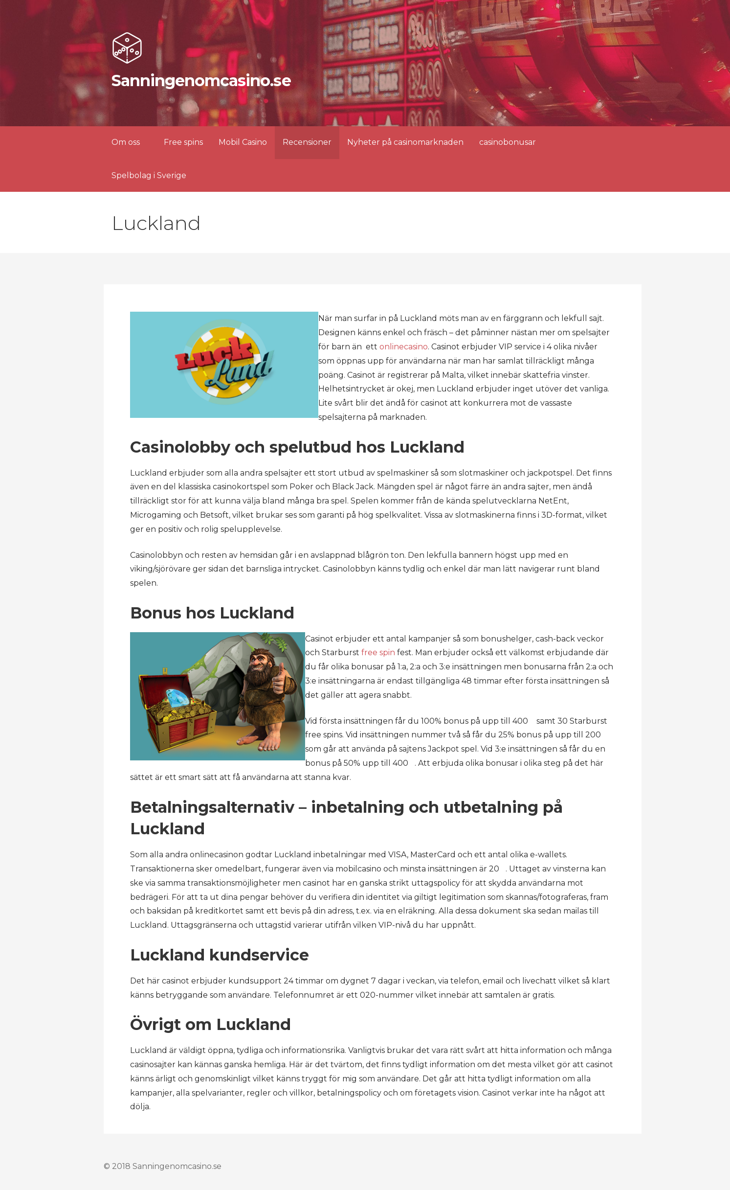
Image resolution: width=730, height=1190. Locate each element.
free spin (378, 652)
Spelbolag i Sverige (148, 175)
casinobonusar (507, 142)
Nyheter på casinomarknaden (405, 142)
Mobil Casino (243, 142)
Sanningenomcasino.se (201, 80)
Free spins (183, 142)
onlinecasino (403, 346)
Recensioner (307, 142)
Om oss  (129, 142)
